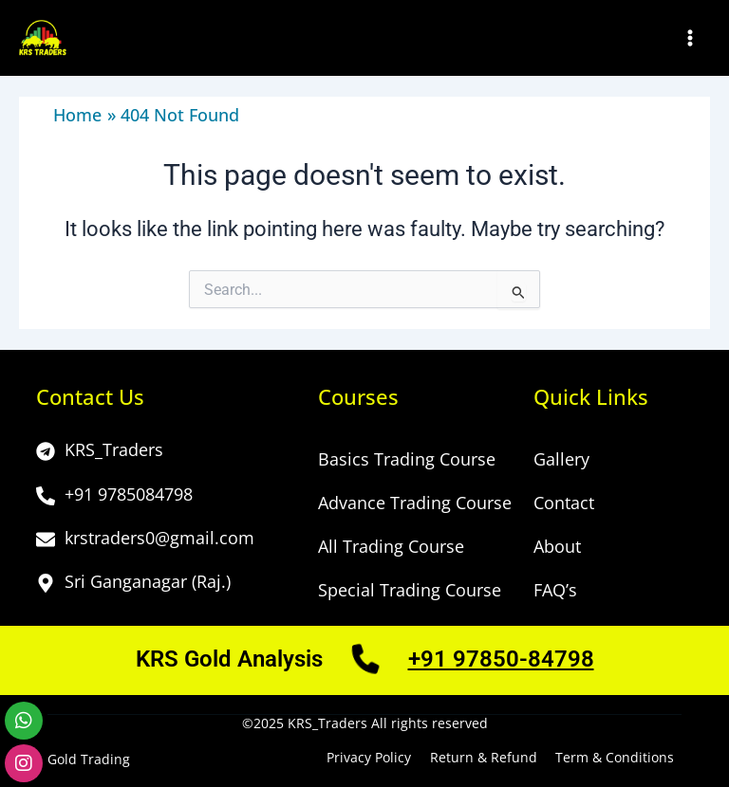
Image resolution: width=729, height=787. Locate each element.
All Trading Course (391, 547)
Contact (563, 503)
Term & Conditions (614, 757)
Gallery (561, 459)
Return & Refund (483, 757)
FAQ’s (555, 590)
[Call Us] (365, 664)
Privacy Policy (369, 757)
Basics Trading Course (406, 459)
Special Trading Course (409, 590)
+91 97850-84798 (501, 659)
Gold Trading (88, 759)
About (557, 547)
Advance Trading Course (415, 503)
